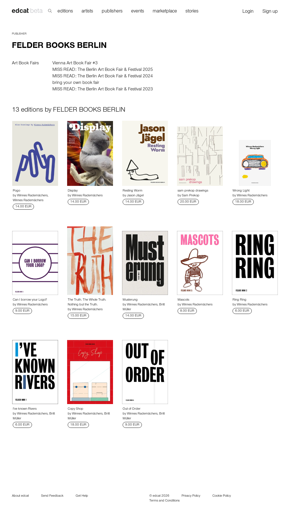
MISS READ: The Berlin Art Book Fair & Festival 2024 (102, 76)
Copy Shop (75, 409)
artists (87, 11)
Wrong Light (241, 191)
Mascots (183, 300)
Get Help (82, 496)
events (137, 11)
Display (73, 191)
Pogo (16, 191)
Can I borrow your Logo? (30, 300)
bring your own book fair (75, 83)
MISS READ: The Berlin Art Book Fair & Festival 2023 (102, 89)
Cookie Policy (221, 496)
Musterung (130, 300)
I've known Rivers (25, 409)
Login (247, 12)
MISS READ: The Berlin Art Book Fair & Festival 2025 (102, 70)
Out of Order (131, 409)
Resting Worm (132, 191)
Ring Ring (239, 300)
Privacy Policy (191, 496)
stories (192, 11)
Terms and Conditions (164, 501)
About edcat (20, 496)
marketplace (165, 11)
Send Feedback (52, 496)
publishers (112, 11)
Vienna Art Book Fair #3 (75, 63)
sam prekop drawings (193, 191)
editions (65, 11)
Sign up (270, 12)
